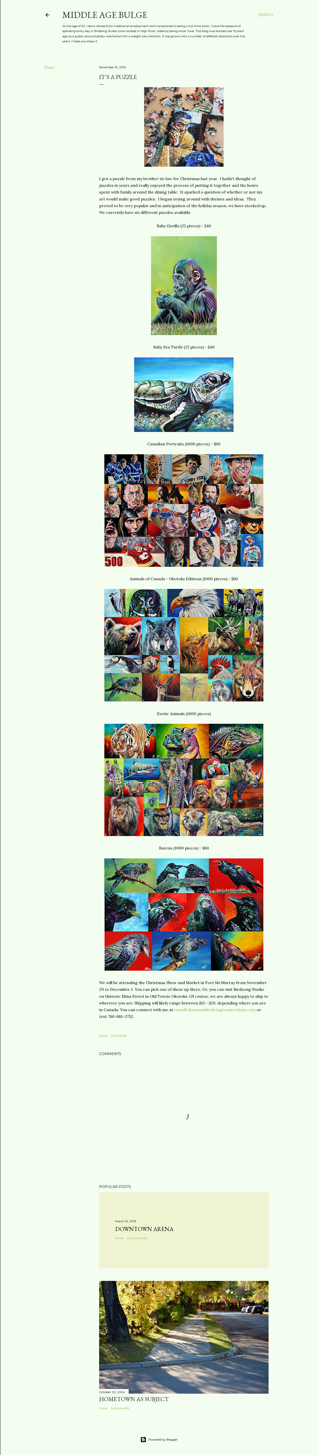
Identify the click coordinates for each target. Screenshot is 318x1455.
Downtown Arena (144, 1229)
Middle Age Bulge (104, 15)
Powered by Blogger (159, 1440)
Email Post (119, 1035)
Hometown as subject (134, 1399)
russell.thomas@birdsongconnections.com (215, 1009)
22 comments (137, 1238)
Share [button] (49, 67)
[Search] (266, 15)
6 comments (120, 1408)
